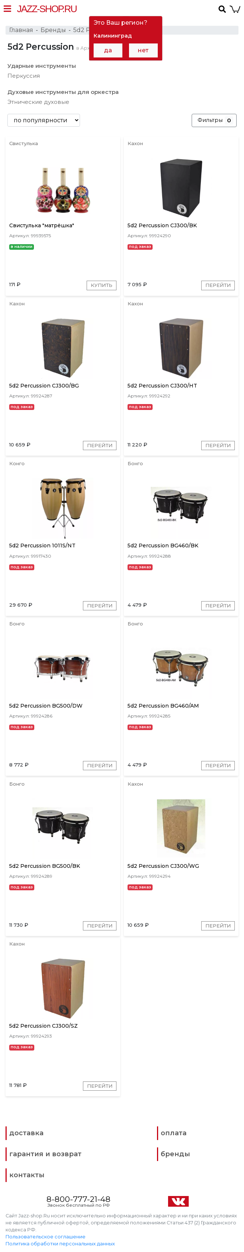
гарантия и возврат (45, 1151)
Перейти (217, 285)
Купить (100, 285)
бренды (175, 1151)
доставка (26, 1130)
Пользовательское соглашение (46, 1234)
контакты (27, 1172)
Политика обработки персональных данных (60, 1241)
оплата (174, 1130)
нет (143, 50)
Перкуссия (23, 75)
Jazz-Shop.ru (47, 8)
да (108, 50)
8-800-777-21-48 (78, 1196)
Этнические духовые (38, 101)
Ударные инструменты (41, 65)
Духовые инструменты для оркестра (63, 91)
